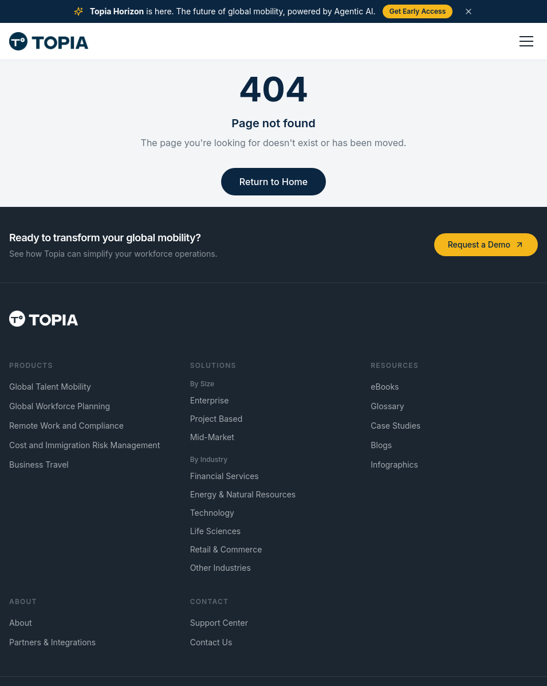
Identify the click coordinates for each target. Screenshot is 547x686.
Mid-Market (212, 437)
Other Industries (220, 568)
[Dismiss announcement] (468, 11)
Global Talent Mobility (50, 386)
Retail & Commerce (226, 549)
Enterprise (209, 400)
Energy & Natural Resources (243, 494)
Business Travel (39, 464)
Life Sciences (215, 531)
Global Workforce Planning (59, 406)
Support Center (219, 623)
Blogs (381, 445)
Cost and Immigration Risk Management (84, 445)
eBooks (385, 386)
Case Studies (395, 425)
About (20, 623)
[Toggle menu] (526, 41)
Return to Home (273, 181)
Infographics (394, 464)
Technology (212, 513)
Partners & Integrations (52, 642)
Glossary (387, 406)
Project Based (216, 419)
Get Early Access (417, 11)
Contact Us (211, 642)
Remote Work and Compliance (66, 425)
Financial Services (224, 476)
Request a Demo (486, 244)
